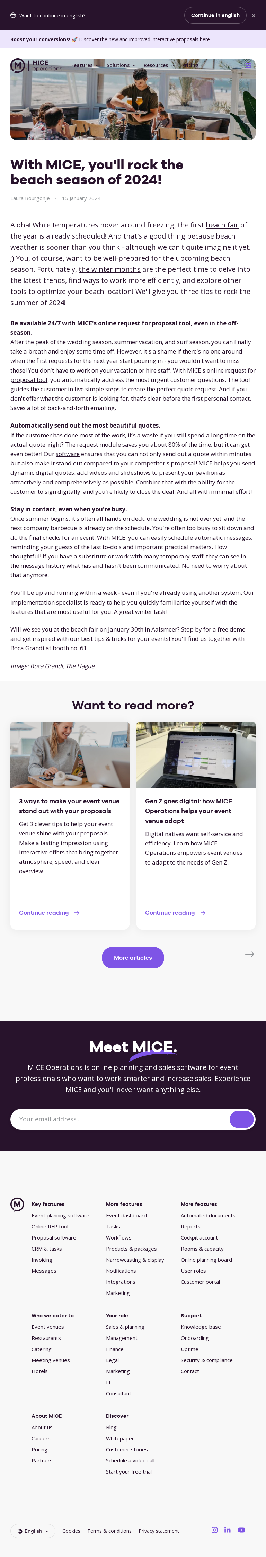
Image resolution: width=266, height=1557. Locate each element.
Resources (156, 65)
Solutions (118, 65)
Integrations (120, 1281)
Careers (41, 1438)
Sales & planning (125, 1326)
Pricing (190, 65)
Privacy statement (159, 1531)
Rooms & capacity (202, 1248)
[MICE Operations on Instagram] (215, 1529)
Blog (111, 1427)
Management (122, 1337)
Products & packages (131, 1248)
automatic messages (222, 538)
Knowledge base (201, 1326)
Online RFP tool (50, 1226)
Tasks (113, 1226)
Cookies (71, 1531)
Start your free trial (129, 1471)
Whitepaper (120, 1438)
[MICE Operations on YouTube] (242, 1529)
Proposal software (54, 1237)
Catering (42, 1348)
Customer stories (127, 1449)
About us (42, 1427)
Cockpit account (199, 1237)
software (68, 454)
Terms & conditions (109, 1531)
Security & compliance (207, 1360)
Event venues (48, 1326)
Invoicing (42, 1259)
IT (108, 1382)
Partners (42, 1460)
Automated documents (208, 1215)
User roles (193, 1270)
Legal (112, 1360)
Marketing (118, 1292)
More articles (133, 957)
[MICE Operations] (36, 65)
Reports (191, 1226)
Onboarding (195, 1337)
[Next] (250, 954)
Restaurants (46, 1337)
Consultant (118, 1393)
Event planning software (60, 1215)
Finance (115, 1348)
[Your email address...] (121, 1119)
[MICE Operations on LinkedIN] (227, 1529)
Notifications (121, 1270)
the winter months (110, 269)
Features (81, 65)
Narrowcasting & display (135, 1259)
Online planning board (206, 1259)
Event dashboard (126, 1215)
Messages (44, 1270)
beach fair (222, 225)
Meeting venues (51, 1360)
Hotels (40, 1371)
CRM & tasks (47, 1248)
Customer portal (200, 1281)
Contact (190, 1371)
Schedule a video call (130, 1460)
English (30, 1531)
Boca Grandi (27, 648)
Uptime (189, 1348)
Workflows (119, 1237)
